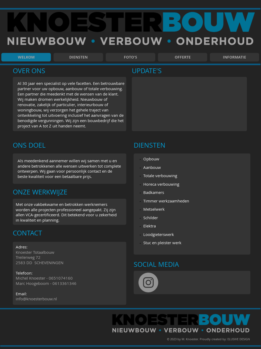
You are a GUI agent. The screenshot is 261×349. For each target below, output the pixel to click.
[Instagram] (148, 282)
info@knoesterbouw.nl (36, 298)
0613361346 (64, 283)
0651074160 (61, 278)
